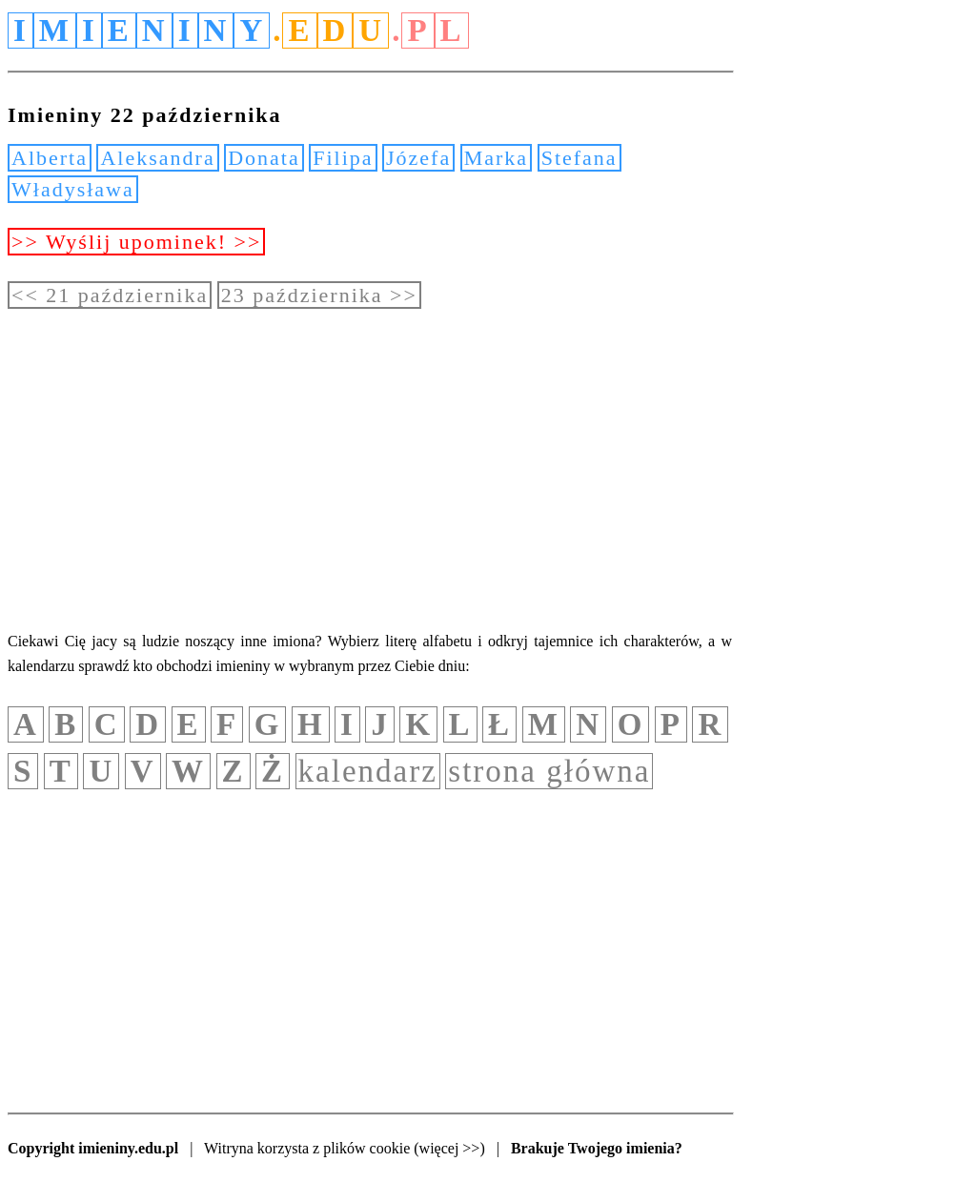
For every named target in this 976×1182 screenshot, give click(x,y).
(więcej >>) (449, 1148)
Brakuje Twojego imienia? (596, 1148)
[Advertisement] (370, 469)
